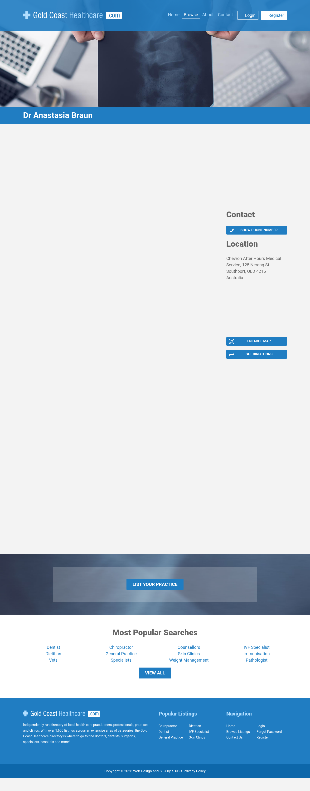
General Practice (121, 662)
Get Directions (259, 359)
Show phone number (258, 231)
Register (276, 15)
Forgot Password (269, 744)
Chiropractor (121, 656)
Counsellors (189, 656)
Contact (225, 14)
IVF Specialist (257, 656)
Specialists (121, 669)
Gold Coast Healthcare (61, 726)
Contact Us (234, 750)
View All (155, 684)
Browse (191, 14)
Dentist (53, 656)
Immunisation (256, 662)
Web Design (142, 784)
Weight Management (188, 669)
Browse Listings (238, 744)
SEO (163, 784)
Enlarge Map (258, 344)
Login (250, 15)
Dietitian (53, 662)
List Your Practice (155, 591)
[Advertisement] (155, 170)
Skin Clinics (189, 662)
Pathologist (256, 669)
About (208, 14)
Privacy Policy (195, 784)
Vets (53, 669)
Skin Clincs (197, 750)
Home (173, 14)
